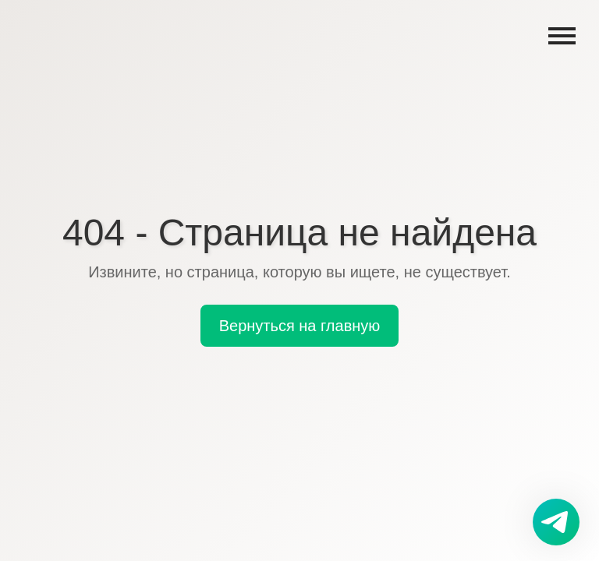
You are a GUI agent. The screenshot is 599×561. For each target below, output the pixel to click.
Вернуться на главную (300, 325)
